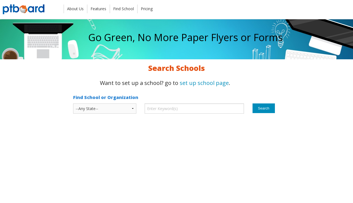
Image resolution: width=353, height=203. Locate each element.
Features (98, 8)
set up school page (204, 83)
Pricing (147, 8)
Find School (123, 8)
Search (263, 108)
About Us (75, 8)
